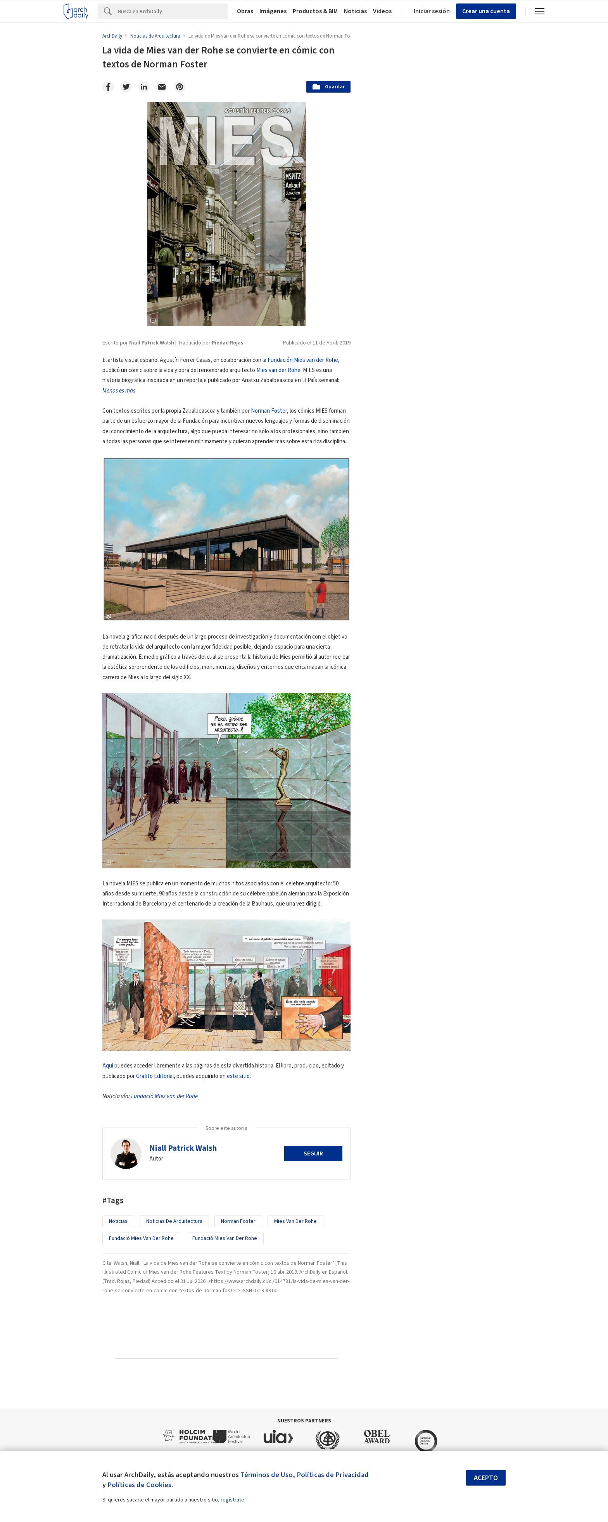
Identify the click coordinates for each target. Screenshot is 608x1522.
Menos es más (118, 391)
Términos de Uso (266, 1475)
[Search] (173, 11)
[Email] (162, 87)
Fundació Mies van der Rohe (164, 1096)
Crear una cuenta (486, 11)
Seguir (313, 1153)
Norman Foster (269, 411)
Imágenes (273, 11)
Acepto (486, 1478)
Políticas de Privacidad (333, 1475)
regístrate (232, 1500)
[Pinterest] (179, 87)
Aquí (107, 1066)
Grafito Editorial (155, 1076)
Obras (245, 11)
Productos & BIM (315, 11)
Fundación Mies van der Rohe (303, 360)
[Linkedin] (144, 87)
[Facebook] (108, 87)
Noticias (355, 11)
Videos (382, 11)
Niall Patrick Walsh (183, 1148)
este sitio (238, 1076)
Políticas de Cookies (139, 1485)
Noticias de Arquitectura (174, 1221)
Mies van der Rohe (278, 370)
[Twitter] (126, 87)
